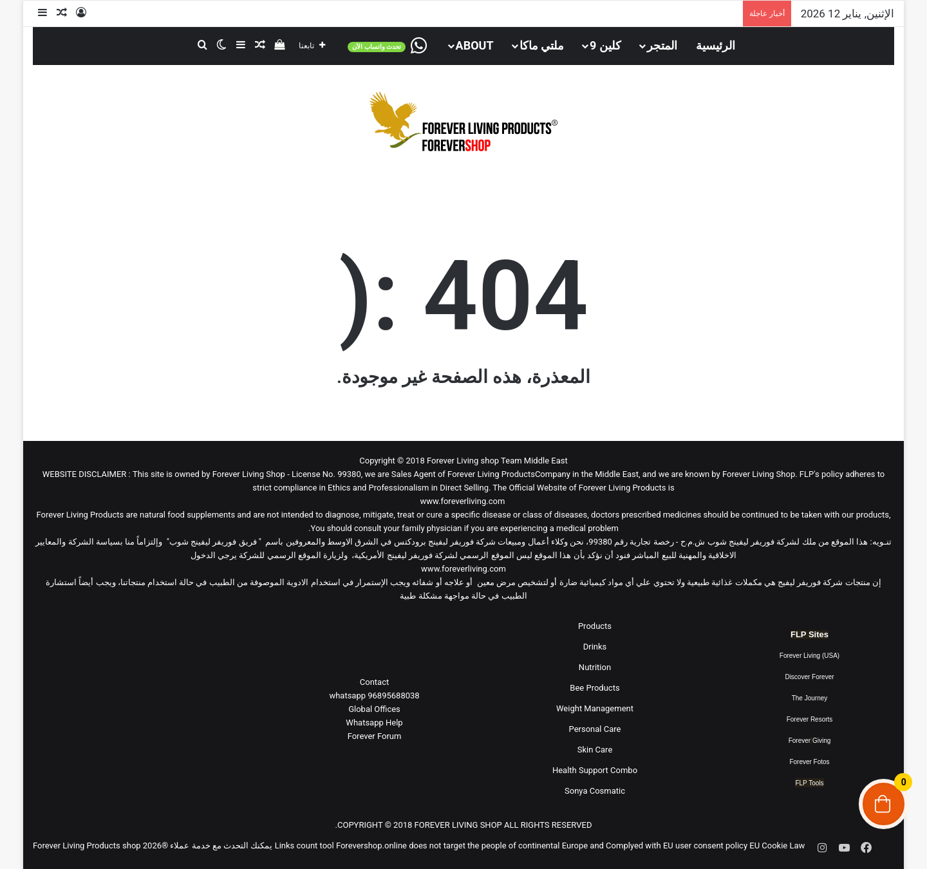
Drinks (595, 646)
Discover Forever (809, 676)
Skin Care (595, 749)
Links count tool (304, 845)
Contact (374, 682)
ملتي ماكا (542, 45)
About (475, 45)
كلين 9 (605, 45)
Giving (821, 740)
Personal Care (595, 729)
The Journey (810, 698)
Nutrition (595, 667)
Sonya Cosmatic (595, 791)
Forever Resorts (810, 719)
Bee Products (594, 688)
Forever (799, 740)
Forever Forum (375, 736)
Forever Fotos (809, 761)
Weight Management (594, 708)
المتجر (662, 45)
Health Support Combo (594, 770)
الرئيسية (715, 45)
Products (595, 626)
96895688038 (374, 695)
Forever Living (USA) (809, 655)
